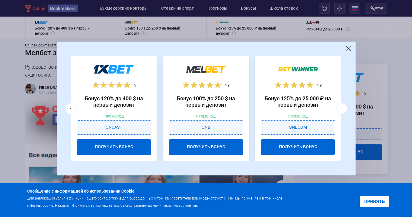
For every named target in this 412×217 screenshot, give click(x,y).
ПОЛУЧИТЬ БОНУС (114, 146)
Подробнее (211, 205)
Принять (374, 201)
